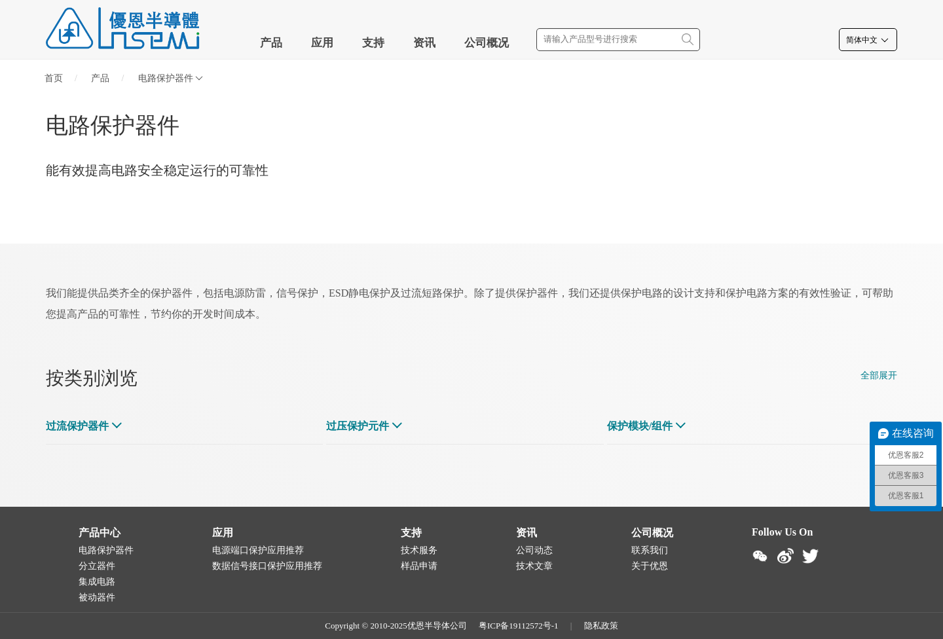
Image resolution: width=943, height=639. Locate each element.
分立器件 (97, 566)
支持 (373, 43)
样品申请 (419, 566)
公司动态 (534, 550)
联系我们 (649, 550)
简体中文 (868, 40)
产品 (271, 43)
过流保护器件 (77, 425)
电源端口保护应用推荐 (258, 550)
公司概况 (486, 43)
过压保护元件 (357, 425)
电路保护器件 (170, 78)
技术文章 (534, 566)
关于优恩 (649, 566)
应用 (322, 43)
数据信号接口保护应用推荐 (267, 566)
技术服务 (419, 550)
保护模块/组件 (640, 425)
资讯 (424, 43)
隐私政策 (601, 625)
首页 (54, 78)
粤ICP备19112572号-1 (519, 625)
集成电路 (97, 582)
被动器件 (97, 597)
